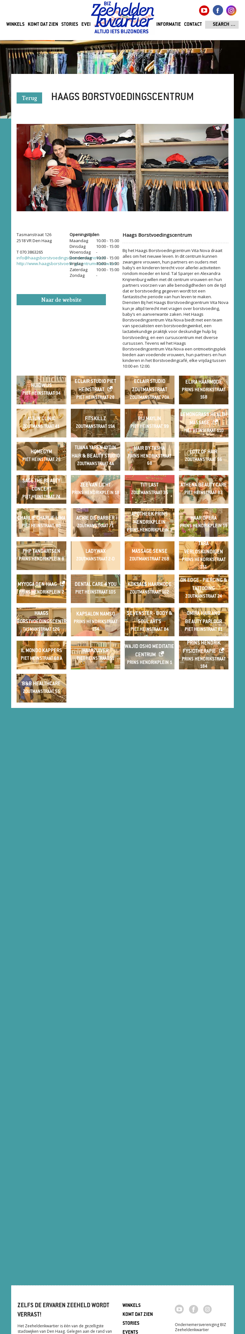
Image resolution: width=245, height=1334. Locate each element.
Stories (69, 24)
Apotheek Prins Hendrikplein (149, 745)
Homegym (41, 578)
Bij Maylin (149, 494)
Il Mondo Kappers (41, 1079)
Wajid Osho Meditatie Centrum (149, 1078)
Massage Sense (149, 828)
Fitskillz (95, 494)
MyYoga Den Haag (37, 912)
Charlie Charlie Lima (41, 745)
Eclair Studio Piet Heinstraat (95, 411)
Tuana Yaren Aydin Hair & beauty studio (95, 578)
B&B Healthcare (41, 1162)
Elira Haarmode (203, 407)
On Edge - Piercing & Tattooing (203, 912)
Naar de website (61, 300)
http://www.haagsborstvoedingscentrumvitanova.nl (66, 263)
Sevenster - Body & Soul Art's (149, 995)
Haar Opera (203, 745)
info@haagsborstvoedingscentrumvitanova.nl (61, 258)
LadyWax (95, 828)
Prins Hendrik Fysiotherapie (201, 1075)
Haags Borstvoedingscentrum (41, 995)
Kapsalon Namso (95, 992)
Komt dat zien (43, 24)
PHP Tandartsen (41, 828)
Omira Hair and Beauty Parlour (203, 995)
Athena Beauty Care (204, 661)
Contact (193, 24)
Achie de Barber (95, 745)
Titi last (149, 661)
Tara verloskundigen (203, 825)
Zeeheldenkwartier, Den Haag (122, 20)
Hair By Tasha (149, 574)
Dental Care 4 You (95, 912)
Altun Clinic (41, 494)
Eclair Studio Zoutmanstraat (149, 411)
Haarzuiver (95, 1079)
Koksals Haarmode (150, 912)
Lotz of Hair (203, 578)
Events (89, 24)
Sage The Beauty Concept (41, 661)
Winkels (15, 24)
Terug (29, 98)
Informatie (168, 24)
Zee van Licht (95, 661)
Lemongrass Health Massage (203, 494)
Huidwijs (41, 411)
